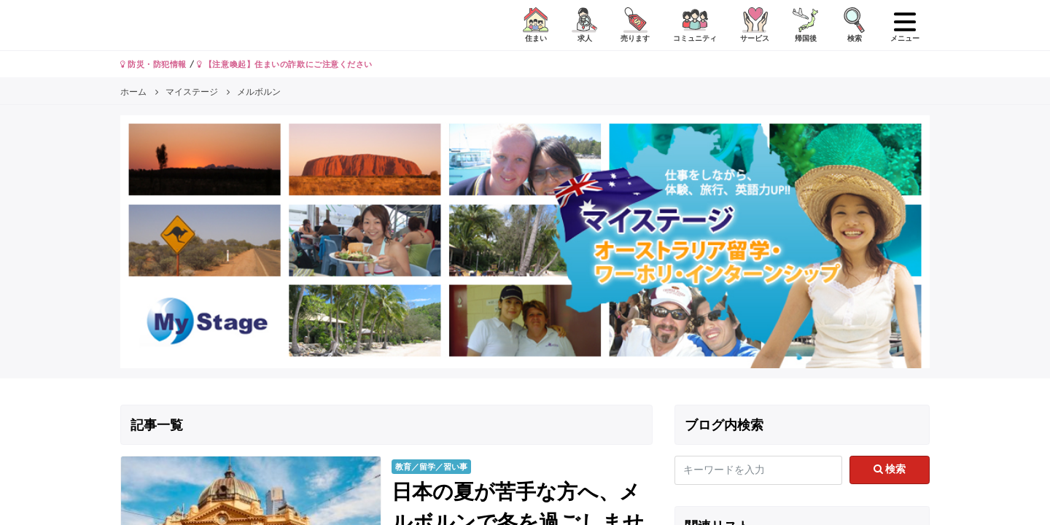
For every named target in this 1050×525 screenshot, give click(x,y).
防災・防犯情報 (153, 64)
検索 (890, 469)
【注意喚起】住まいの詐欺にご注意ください (285, 64)
